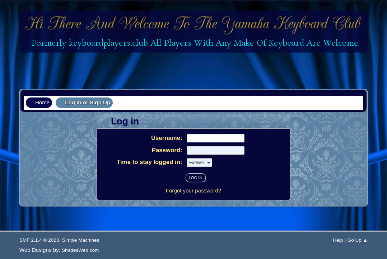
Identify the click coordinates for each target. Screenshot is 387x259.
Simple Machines (80, 240)
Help (338, 240)
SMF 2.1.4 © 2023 (39, 240)
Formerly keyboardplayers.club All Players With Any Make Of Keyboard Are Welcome (194, 43)
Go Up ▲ (358, 240)
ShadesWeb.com (80, 250)
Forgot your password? (194, 190)
